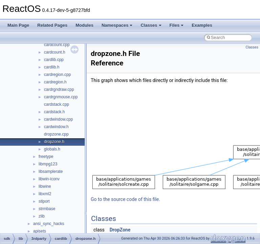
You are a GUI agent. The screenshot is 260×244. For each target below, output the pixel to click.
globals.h (52, 149)
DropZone (120, 229)
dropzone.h (54, 141)
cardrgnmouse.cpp (61, 97)
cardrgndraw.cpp (59, 89)
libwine (45, 186)
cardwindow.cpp (58, 119)
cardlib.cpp (54, 59)
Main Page (18, 25)
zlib (42, 216)
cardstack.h (54, 111)
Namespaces (117, 25)
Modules (84, 25)
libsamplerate (51, 171)
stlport (44, 201)
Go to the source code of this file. (125, 199)
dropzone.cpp (56, 134)
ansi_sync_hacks (48, 223)
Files (177, 25)
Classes (150, 25)
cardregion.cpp (57, 74)
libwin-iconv (49, 179)
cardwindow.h (56, 126)
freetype (46, 156)
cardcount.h (54, 52)
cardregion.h (55, 82)
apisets (39, 231)
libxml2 (45, 193)
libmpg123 (48, 164)
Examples (202, 25)
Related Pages (52, 25)
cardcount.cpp (56, 44)
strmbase (47, 208)
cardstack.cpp (56, 104)
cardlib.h (51, 67)
